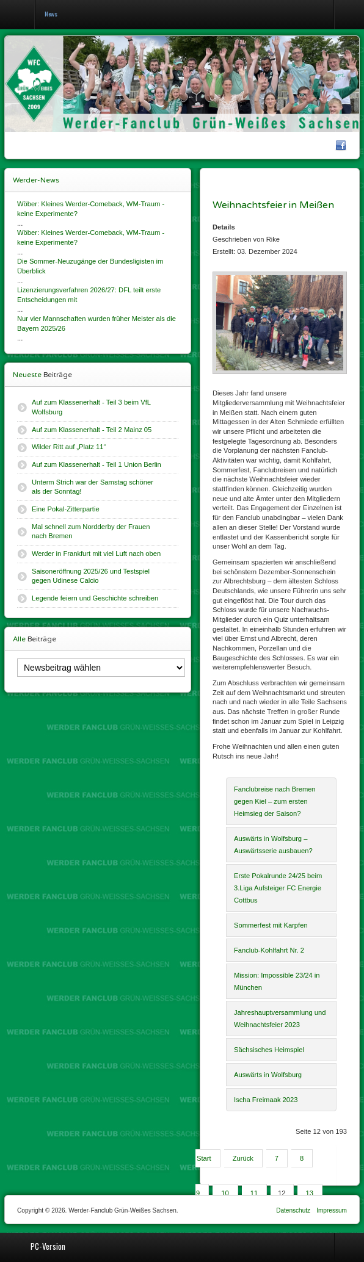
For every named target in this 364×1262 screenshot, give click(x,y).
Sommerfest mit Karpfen (271, 925)
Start (204, 1158)
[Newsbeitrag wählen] (101, 667)
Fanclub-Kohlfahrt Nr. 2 (269, 950)
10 (224, 1193)
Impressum (331, 1210)
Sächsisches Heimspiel (269, 1049)
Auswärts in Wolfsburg (268, 1074)
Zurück (243, 1158)
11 (254, 1193)
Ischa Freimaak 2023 (265, 1099)
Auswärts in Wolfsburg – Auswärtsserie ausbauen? (273, 844)
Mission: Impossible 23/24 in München (277, 981)
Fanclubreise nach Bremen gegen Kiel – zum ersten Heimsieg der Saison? (275, 801)
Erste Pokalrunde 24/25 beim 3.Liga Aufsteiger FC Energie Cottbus (278, 888)
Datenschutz (293, 1210)
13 (309, 1193)
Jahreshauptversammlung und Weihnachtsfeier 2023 (280, 1018)
